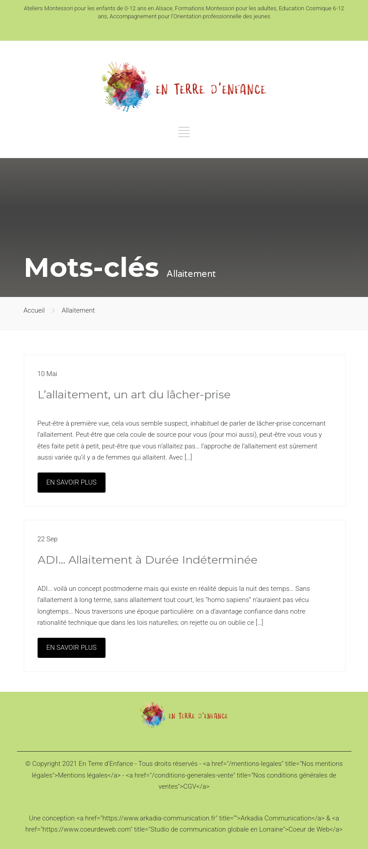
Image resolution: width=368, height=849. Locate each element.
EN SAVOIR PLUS (72, 482)
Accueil (34, 310)
